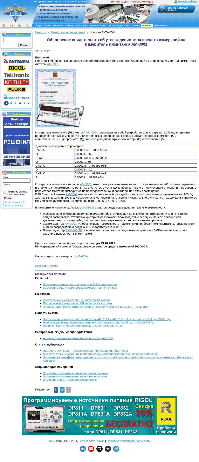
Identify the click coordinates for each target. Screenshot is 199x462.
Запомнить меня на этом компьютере (17, 193)
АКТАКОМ (81, 256)
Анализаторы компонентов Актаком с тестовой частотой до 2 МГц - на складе (95, 306)
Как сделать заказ (92, 441)
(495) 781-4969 (45, 2)
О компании (160, 25)
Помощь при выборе (76, 25)
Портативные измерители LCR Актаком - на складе (77, 303)
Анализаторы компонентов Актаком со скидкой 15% (78, 338)
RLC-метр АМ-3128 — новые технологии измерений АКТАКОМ (85, 350)
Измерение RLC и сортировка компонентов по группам (80, 287)
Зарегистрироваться (13, 205)
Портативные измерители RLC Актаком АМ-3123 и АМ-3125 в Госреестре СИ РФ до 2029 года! (107, 319)
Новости (146, 25)
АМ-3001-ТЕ (74, 230)
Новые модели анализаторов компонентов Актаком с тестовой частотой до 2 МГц (98, 322)
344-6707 (57, 2)
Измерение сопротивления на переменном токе (75, 373)
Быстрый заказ (98, 25)
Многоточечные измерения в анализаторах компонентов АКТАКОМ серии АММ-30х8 (100, 354)
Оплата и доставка (119, 25)
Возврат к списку (46, 266)
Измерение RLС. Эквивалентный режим (70, 379)
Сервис (136, 25)
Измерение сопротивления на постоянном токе (75, 376)
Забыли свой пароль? (13, 202)
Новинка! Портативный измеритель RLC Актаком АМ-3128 (82, 325)
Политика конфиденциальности (128, 441)
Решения (58, 25)
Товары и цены (42, 25)
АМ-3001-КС (73, 223)
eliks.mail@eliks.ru (78, 2)
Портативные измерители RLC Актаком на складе (77, 300)
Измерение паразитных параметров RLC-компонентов (80, 284)
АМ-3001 (53, 64)
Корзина (172, 8)
